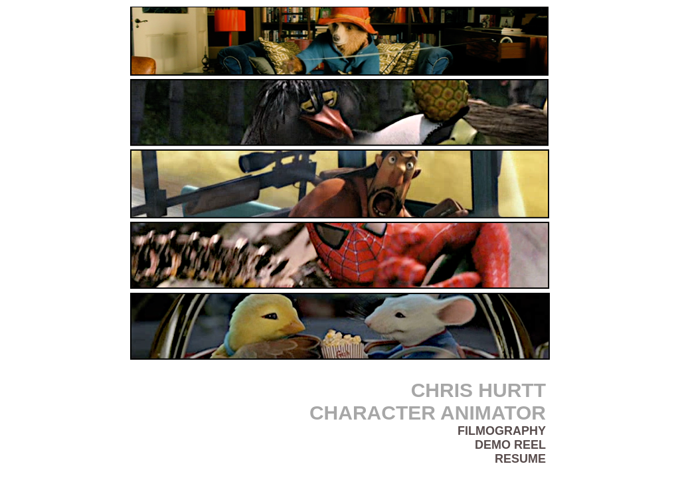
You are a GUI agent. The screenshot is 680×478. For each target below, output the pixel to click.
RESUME (520, 458)
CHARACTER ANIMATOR (427, 413)
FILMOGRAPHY (502, 431)
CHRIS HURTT (478, 390)
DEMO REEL (510, 444)
